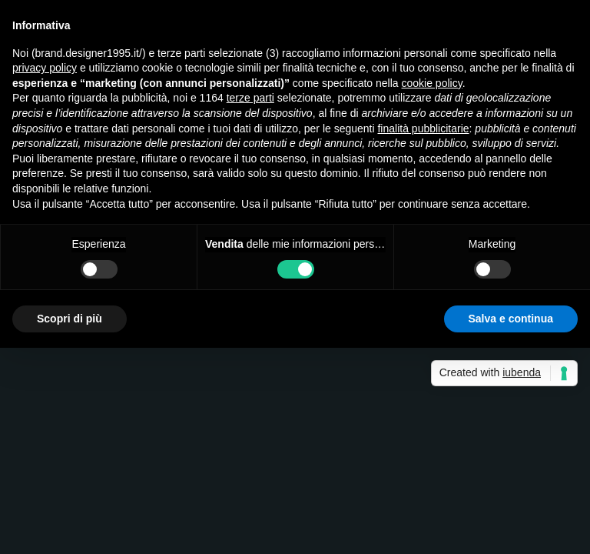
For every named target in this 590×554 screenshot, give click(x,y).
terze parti (250, 98)
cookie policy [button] (432, 83)
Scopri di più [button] (69, 318)
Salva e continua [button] (511, 318)
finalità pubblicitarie (423, 128)
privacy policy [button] (44, 68)
